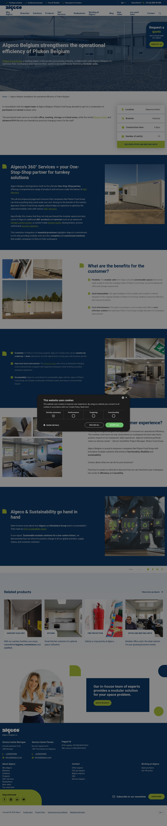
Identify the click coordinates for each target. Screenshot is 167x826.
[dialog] (83, 413)
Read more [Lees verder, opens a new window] (84, 406)
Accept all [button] (114, 425)
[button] (51, 425)
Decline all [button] (93, 425)
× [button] (126, 397)
